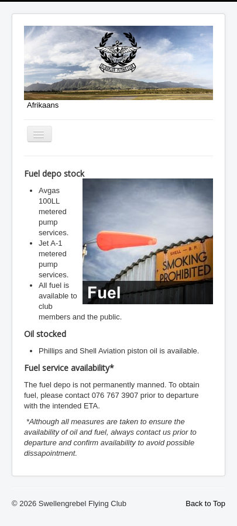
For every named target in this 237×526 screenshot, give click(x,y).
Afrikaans (43, 105)
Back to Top (205, 503)
